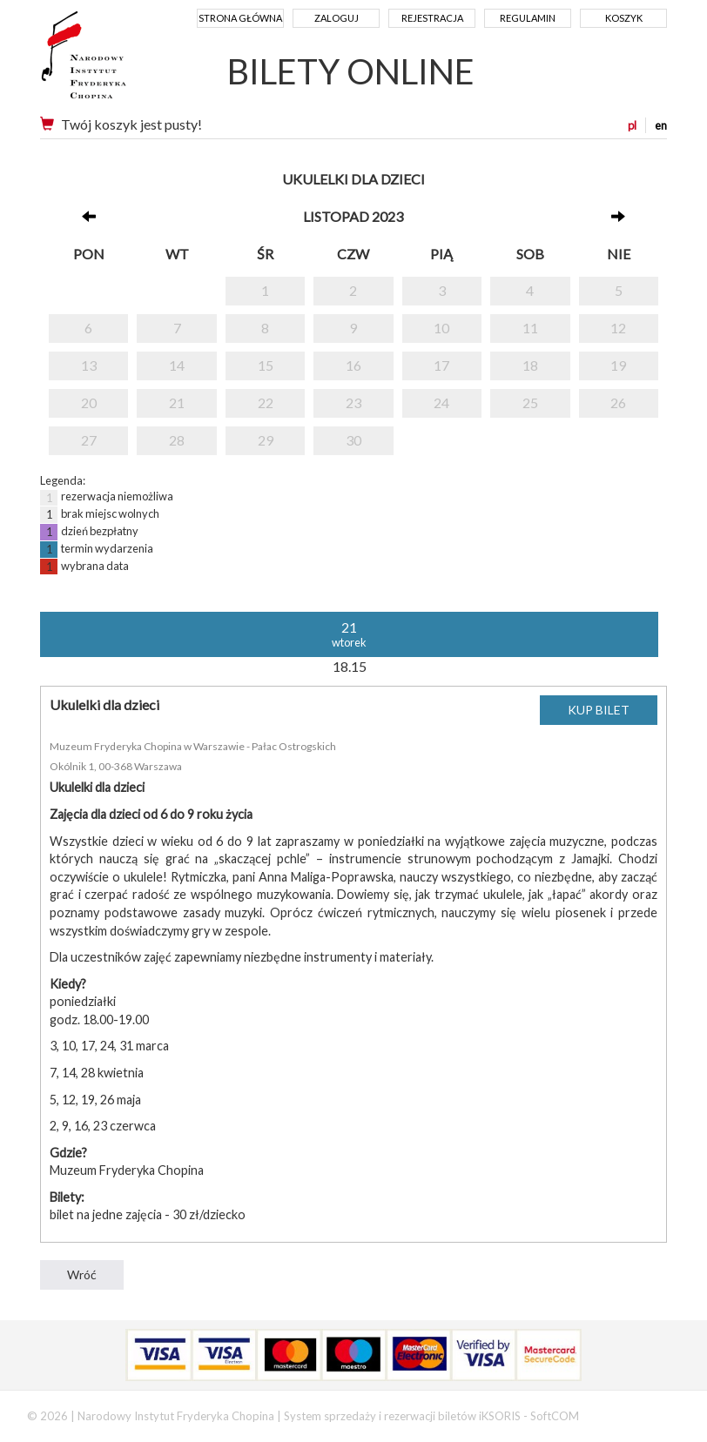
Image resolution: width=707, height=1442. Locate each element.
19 (618, 365)
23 (353, 402)
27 (89, 440)
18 (530, 365)
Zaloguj (336, 17)
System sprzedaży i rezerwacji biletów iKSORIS (402, 1416)
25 (530, 402)
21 (177, 402)
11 (530, 327)
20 (89, 402)
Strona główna (240, 17)
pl (632, 125)
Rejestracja (432, 17)
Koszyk (624, 17)
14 (177, 365)
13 (89, 365)
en (661, 125)
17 (441, 365)
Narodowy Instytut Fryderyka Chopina (116, 61)
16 (353, 365)
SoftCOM (554, 1416)
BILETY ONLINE (351, 71)
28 (177, 440)
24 (441, 402)
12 (618, 327)
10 (441, 327)
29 (265, 440)
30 (353, 440)
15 (265, 365)
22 (265, 402)
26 (618, 402)
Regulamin (528, 17)
